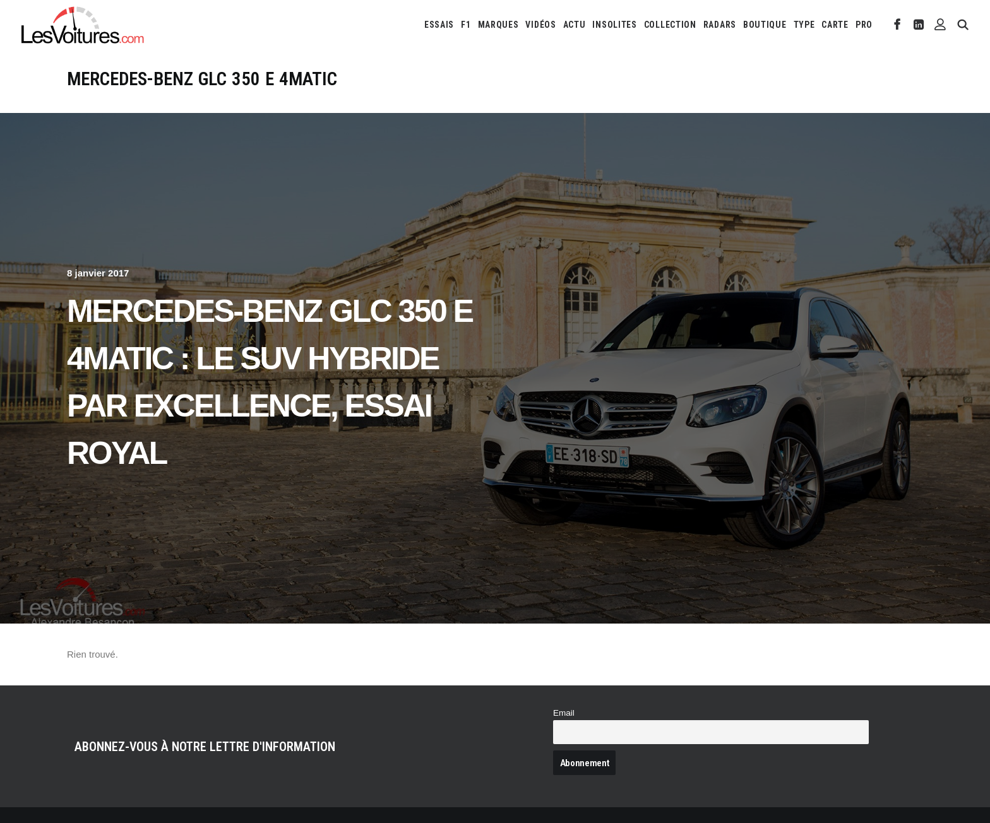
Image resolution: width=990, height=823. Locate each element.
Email (564, 713)
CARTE (835, 25)
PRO (864, 25)
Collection (670, 25)
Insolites (614, 25)
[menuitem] (439, 24)
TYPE (804, 25)
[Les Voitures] (83, 25)
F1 (465, 25)
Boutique (765, 25)
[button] (897, 24)
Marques (498, 25)
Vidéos (540, 25)
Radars (719, 25)
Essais (439, 25)
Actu (574, 25)
